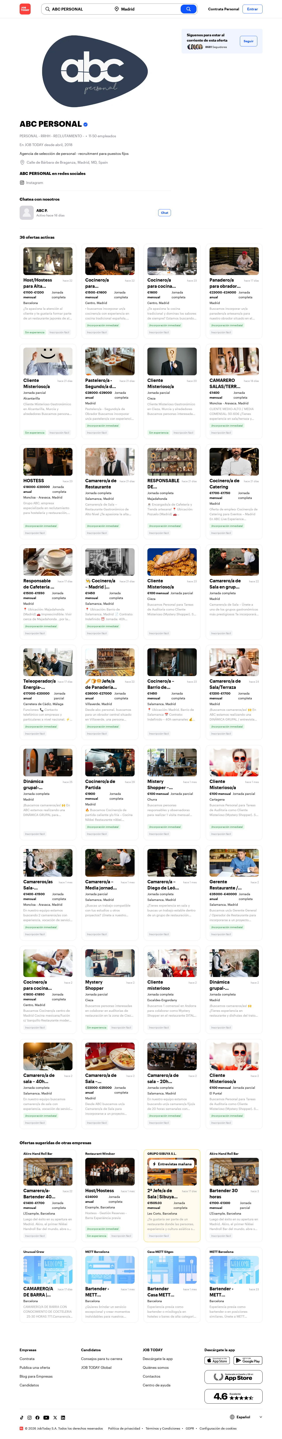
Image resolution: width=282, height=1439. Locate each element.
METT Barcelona (97, 1252)
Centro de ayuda (157, 1385)
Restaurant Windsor (100, 1153)
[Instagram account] (30, 1418)
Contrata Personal (223, 9)
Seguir (249, 41)
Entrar (252, 9)
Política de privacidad (124, 1428)
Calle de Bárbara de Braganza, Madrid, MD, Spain (67, 162)
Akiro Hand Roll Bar (37, 1153)
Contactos (151, 1376)
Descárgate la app (158, 1359)
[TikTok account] (22, 1418)
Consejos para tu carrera (101, 1359)
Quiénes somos (156, 1367)
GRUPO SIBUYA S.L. (161, 1153)
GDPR (190, 1428)
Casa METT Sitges (160, 1252)
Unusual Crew (33, 1252)
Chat (164, 212)
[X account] (55, 1418)
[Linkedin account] (63, 1418)
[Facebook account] (37, 1418)
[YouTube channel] (46, 1418)
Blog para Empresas (36, 1376)
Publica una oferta (35, 1367)
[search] (189, 9)
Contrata (27, 1359)
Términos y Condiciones (163, 1428)
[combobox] (80, 9)
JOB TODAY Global (96, 1367)
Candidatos (29, 1385)
